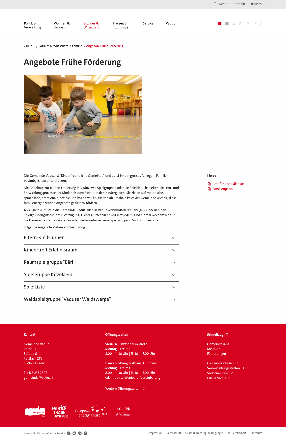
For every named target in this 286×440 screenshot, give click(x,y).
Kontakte (213, 349)
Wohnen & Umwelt (62, 25)
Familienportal (223, 189)
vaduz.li (29, 46)
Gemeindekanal (218, 344)
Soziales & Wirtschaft (91, 25)
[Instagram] (85, 433)
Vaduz (170, 23)
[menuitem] (32, 22)
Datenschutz (173, 432)
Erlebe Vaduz (216, 378)
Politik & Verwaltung (32, 25)
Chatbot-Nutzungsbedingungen (204, 432)
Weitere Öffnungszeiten (122, 388)
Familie (77, 46)
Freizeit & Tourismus (120, 25)
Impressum (155, 432)
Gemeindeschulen (220, 363)
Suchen (222, 4)
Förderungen (216, 353)
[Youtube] (74, 433)
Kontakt (239, 4)
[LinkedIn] (80, 433)
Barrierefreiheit (236, 432)
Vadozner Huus (218, 373)
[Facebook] (69, 433)
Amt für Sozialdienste (228, 184)
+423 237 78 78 (36, 373)
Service (148, 23)
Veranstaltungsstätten (223, 368)
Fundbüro (150, 363)
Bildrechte (256, 432)
